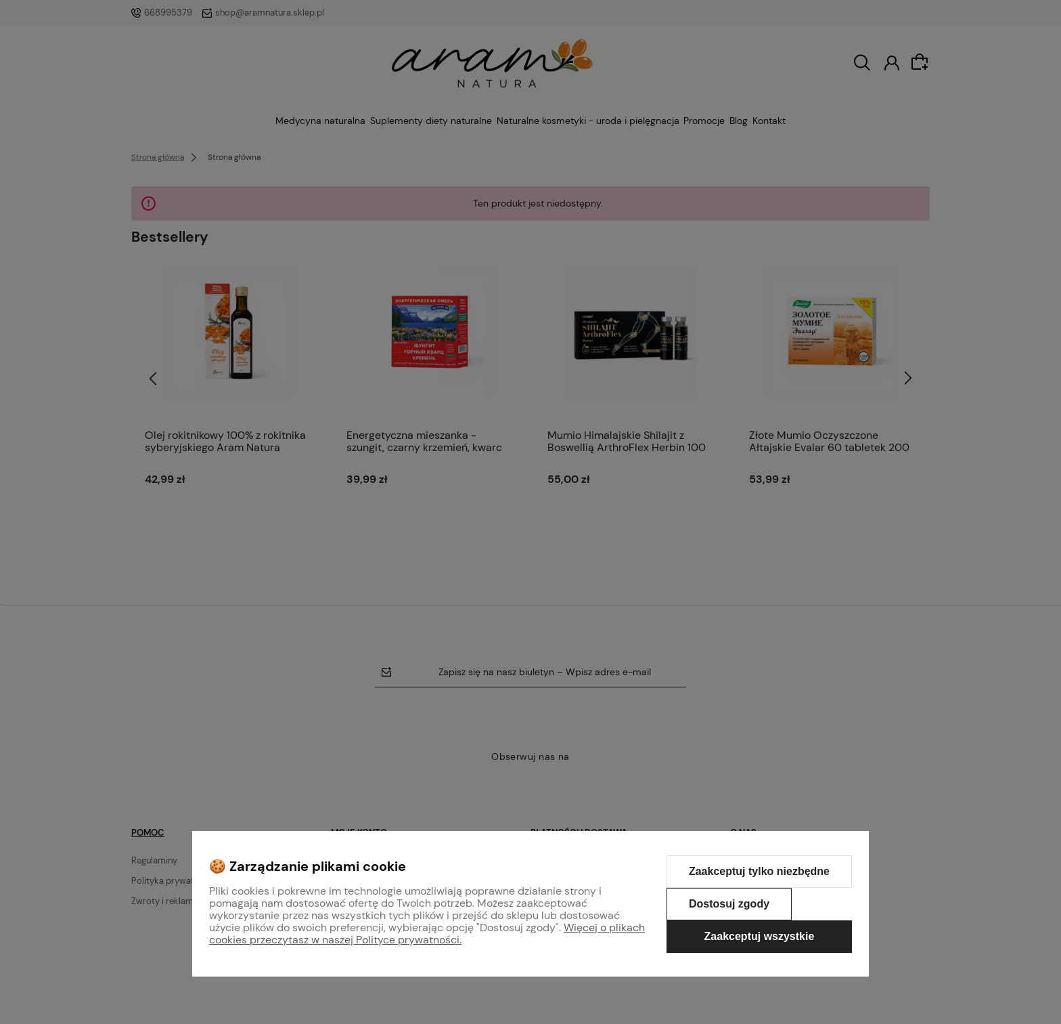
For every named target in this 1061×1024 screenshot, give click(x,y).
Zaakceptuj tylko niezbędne (759, 871)
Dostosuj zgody (729, 904)
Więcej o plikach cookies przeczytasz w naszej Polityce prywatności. (427, 933)
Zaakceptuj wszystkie (759, 936)
